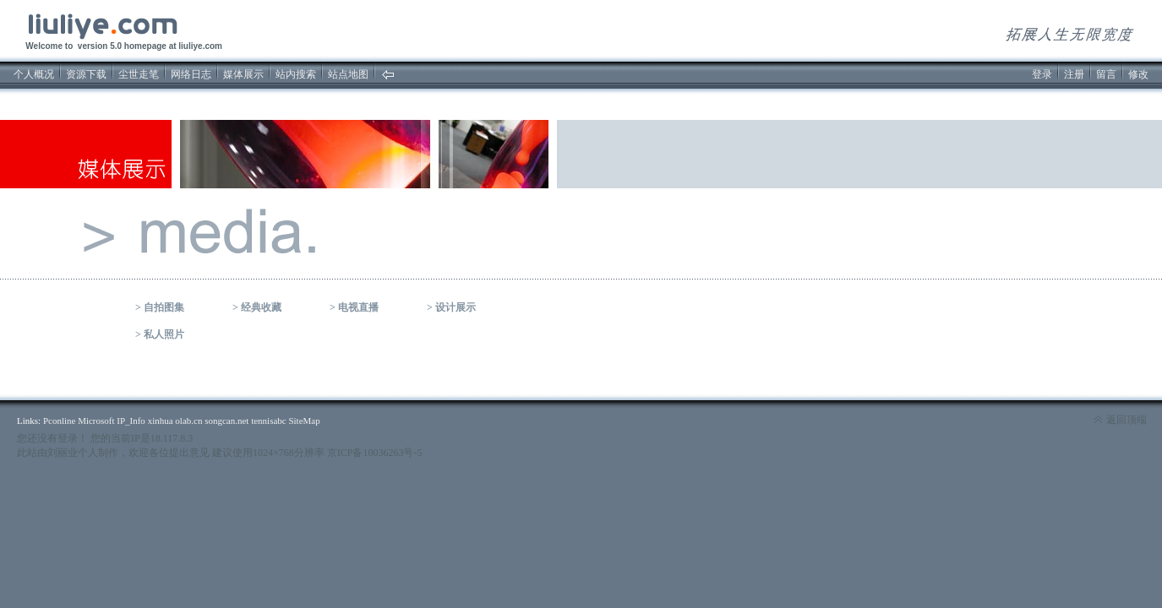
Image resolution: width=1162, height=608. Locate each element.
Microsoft (96, 420)
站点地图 (348, 74)
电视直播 (358, 307)
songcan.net (226, 420)
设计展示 (455, 307)
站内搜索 (295, 74)
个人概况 (34, 74)
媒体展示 (243, 74)
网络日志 (191, 74)
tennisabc (268, 420)
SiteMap (303, 420)
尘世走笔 (138, 74)
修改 (1138, 74)
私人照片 (164, 334)
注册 (1074, 74)
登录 (1042, 74)
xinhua (160, 420)
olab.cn (188, 420)
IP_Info (131, 420)
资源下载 (86, 74)
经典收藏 (261, 307)
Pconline (59, 420)
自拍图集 (164, 307)
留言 (1106, 74)
